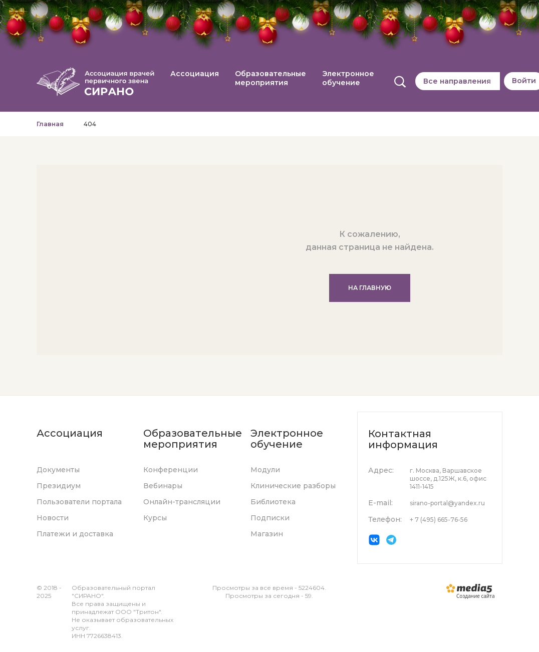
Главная (50, 124)
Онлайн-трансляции (181, 501)
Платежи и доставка (75, 533)
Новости (53, 517)
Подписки (270, 517)
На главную (369, 287)
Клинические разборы (293, 485)
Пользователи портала (79, 501)
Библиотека (273, 501)
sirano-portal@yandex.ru (447, 503)
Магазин (266, 533)
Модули (265, 469)
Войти (524, 80)
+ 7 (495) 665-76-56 (438, 519)
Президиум (59, 485)
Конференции (170, 469)
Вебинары (162, 485)
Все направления (457, 81)
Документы (58, 469)
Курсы (155, 517)
